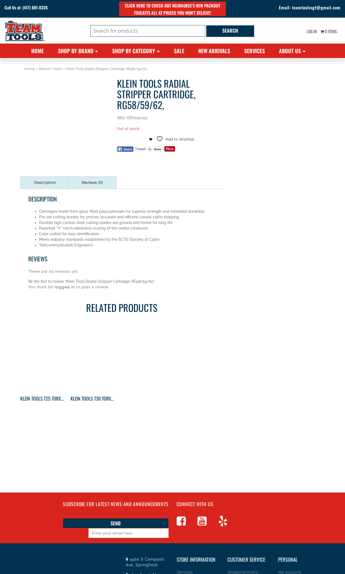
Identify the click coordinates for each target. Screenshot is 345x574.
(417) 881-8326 (44, 8)
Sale (179, 51)
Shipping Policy (241, 562)
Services (254, 51)
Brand (44, 69)
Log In (307, 32)
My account (288, 562)
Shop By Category (133, 51)
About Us (290, 51)
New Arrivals (214, 51)
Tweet (140, 148)
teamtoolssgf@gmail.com (309, 8)
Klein (58, 69)
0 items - (328, 32)
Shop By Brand (75, 51)
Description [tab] (45, 182)
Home (37, 51)
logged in (65, 287)
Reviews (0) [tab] (92, 182)
